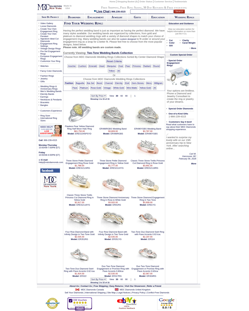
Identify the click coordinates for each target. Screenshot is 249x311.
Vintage (107, 88)
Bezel (99, 83)
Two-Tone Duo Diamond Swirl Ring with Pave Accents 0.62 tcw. (79, 269)
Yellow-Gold (145, 88)
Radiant (147, 66)
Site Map (111, 292)
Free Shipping (110, 7)
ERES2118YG (83, 205)
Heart (102, 66)
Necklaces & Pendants (51, 99)
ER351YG (117, 239)
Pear (127, 66)
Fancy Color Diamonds (51, 71)
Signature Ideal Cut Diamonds (49, 39)
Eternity (118, 83)
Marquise (111, 66)
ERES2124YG (117, 168)
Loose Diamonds (48, 26)
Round (156, 66)
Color (172, 43)
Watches (44, 66)
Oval (120, 66)
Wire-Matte (132, 88)
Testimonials (180, 1)
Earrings (44, 97)
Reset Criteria (114, 61)
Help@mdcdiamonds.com (51, 162)
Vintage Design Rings (50, 48)
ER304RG (151, 276)
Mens (149, 83)
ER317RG (117, 276)
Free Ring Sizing (131, 7)
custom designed (128, 39)
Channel (109, 83)
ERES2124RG (83, 168)
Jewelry (117, 17)
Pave (74, 88)
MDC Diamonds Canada (92, 289)
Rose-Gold (96, 88)
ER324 (151, 239)
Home (112, 1)
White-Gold (118, 88)
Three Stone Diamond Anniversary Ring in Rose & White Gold (113, 198)
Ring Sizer (45, 115)
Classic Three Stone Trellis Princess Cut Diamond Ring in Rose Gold (148, 161)
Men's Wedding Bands (50, 91)
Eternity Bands (47, 94)
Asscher (72, 66)
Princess (137, 66)
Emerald (93, 66)
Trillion (111, 71)
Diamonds (74, 17)
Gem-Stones (138, 83)
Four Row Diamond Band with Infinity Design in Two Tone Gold (79, 233)
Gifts (137, 17)
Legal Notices (123, 292)
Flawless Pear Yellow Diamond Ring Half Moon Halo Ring (79, 127)
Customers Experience (51, 111)
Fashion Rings (47, 76)
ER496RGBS (116, 133)
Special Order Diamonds (181, 108)
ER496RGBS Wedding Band (113, 129)
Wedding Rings (184, 17)
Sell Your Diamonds (74, 292)
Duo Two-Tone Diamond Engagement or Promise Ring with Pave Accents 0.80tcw (113, 268)
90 (126, 96)
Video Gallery (46, 23)
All (118, 71)
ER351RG (83, 239)
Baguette (80, 83)
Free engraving (177, 7)
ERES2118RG (151, 168)
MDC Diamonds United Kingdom (135, 289)
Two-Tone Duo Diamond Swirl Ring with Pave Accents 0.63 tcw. (147, 233)
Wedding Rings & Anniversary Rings (49, 87)
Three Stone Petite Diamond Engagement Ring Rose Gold (79, 161)
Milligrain (158, 83)
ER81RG (117, 205)
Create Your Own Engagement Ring (48, 30)
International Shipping (95, 292)
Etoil (127, 83)
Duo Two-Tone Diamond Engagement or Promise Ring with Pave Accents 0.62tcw (148, 268)
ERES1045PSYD (83, 133)
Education (158, 17)
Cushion (82, 66)
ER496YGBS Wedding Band (147, 129)
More (193, 48)
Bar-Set (90, 83)
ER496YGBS (151, 133)
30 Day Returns (153, 7)
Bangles (44, 105)
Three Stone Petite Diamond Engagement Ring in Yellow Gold (113, 161)
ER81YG (151, 205)
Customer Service (163, 1)
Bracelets (44, 102)
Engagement (96, 17)
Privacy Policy (138, 292)
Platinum (84, 88)
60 (121, 96)
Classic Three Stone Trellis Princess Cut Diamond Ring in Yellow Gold (79, 197)
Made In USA (68, 7)
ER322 (83, 276)
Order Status (146, 1)
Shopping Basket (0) (127, 1)
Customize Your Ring (50, 61)
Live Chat (102, 11)
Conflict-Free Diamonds (158, 292)
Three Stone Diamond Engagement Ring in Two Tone (148, 198)
